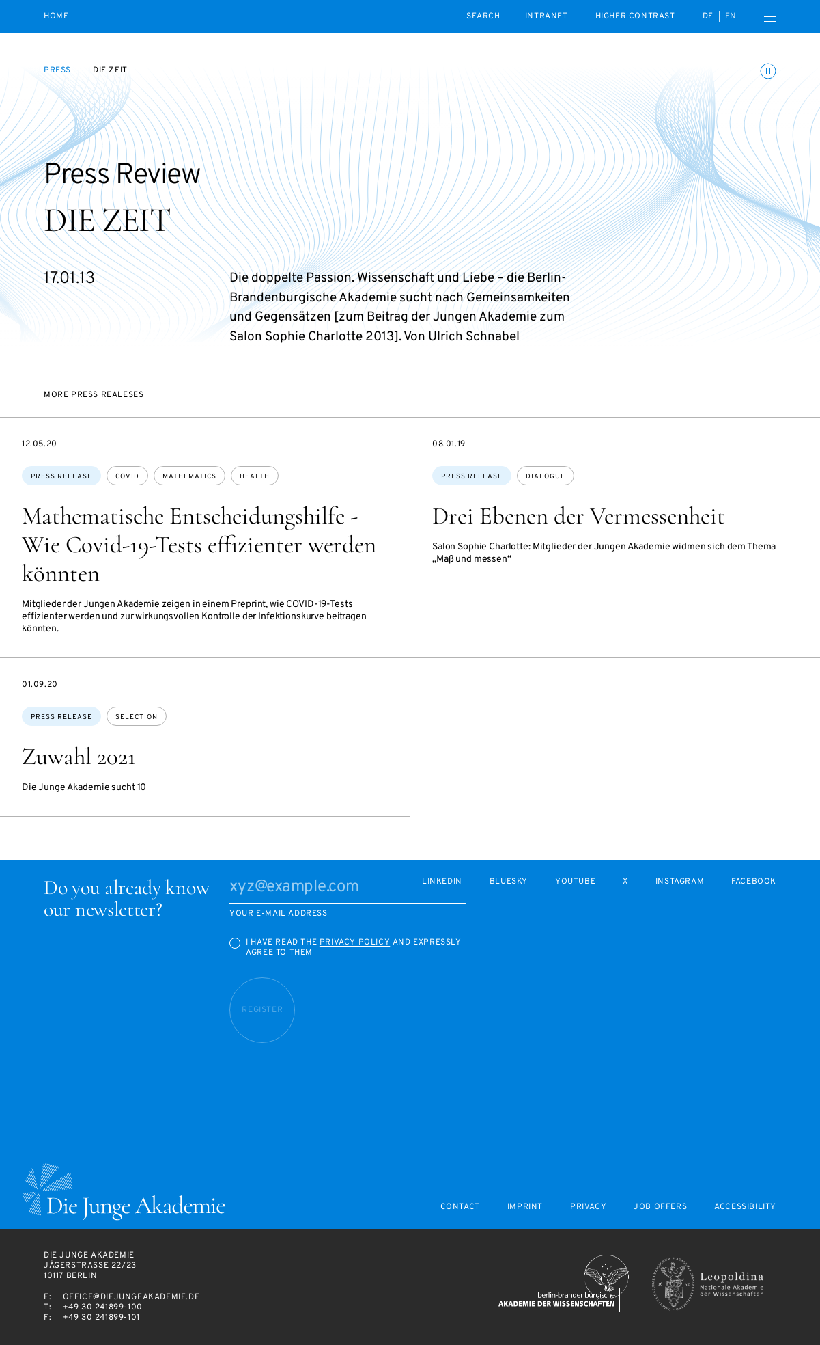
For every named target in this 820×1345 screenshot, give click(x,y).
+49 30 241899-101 (101, 1317)
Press (57, 70)
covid (127, 476)
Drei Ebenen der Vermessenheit (578, 516)
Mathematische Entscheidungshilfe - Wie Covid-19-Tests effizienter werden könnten (199, 545)
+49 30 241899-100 (103, 1307)
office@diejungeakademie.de (131, 1297)
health (255, 476)
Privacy (588, 1207)
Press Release (61, 476)
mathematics (189, 476)
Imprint (525, 1207)
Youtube (575, 882)
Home (56, 17)
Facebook (753, 882)
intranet (546, 16)
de (708, 16)
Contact (460, 1207)
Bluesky (509, 882)
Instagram (679, 882)
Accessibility (745, 1207)
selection (136, 717)
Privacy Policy (355, 942)
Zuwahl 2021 (79, 756)
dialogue (545, 476)
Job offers (660, 1207)
